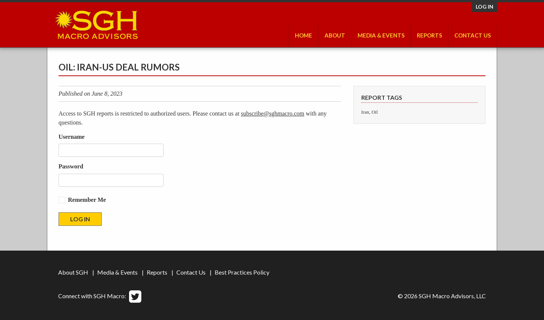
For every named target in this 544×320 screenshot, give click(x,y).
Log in (484, 6)
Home (303, 35)
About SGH (73, 272)
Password (71, 166)
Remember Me (87, 200)
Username (71, 137)
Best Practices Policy (242, 272)
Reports (429, 35)
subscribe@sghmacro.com (272, 113)
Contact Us (472, 35)
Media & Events (381, 35)
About (335, 35)
